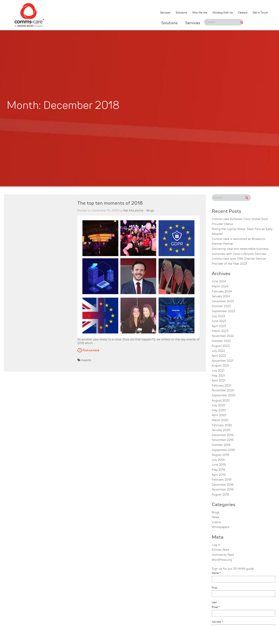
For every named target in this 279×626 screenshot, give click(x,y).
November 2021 (222, 360)
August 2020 (221, 400)
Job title (217, 622)
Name (216, 573)
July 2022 (218, 351)
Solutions (181, 13)
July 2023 (218, 316)
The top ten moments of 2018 (110, 203)
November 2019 (222, 440)
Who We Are (199, 13)
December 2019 (222, 435)
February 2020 (222, 425)
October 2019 (221, 445)
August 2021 (220, 365)
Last (214, 602)
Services (165, 13)
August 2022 (221, 346)
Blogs (150, 210)
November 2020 (223, 390)
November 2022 (223, 336)
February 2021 (221, 385)
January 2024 (221, 296)
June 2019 (219, 464)
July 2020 (218, 405)
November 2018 (222, 489)
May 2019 (218, 469)
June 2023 (219, 321)
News (215, 517)
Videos (216, 522)
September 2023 (223, 311)
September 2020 (223, 395)
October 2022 (221, 341)
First (214, 587)
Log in (216, 545)
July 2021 (218, 370)
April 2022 (219, 355)
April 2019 (219, 475)
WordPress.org (222, 560)
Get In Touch (260, 13)
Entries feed (220, 549)
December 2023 (223, 301)
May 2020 (219, 410)
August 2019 (220, 455)
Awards (86, 360)
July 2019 (218, 460)
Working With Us (223, 13)
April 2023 (219, 326)
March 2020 (220, 420)
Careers (242, 13)
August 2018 (220, 494)
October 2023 (221, 306)
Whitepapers (220, 527)
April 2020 (219, 415)
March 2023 (220, 331)
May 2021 (218, 375)
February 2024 (222, 291)
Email (216, 607)
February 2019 (221, 479)
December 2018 (222, 484)
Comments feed (223, 554)
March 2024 (220, 286)
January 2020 (221, 430)
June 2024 (219, 281)
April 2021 (218, 380)
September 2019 (223, 450)
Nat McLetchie (133, 210)
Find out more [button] (91, 350)
